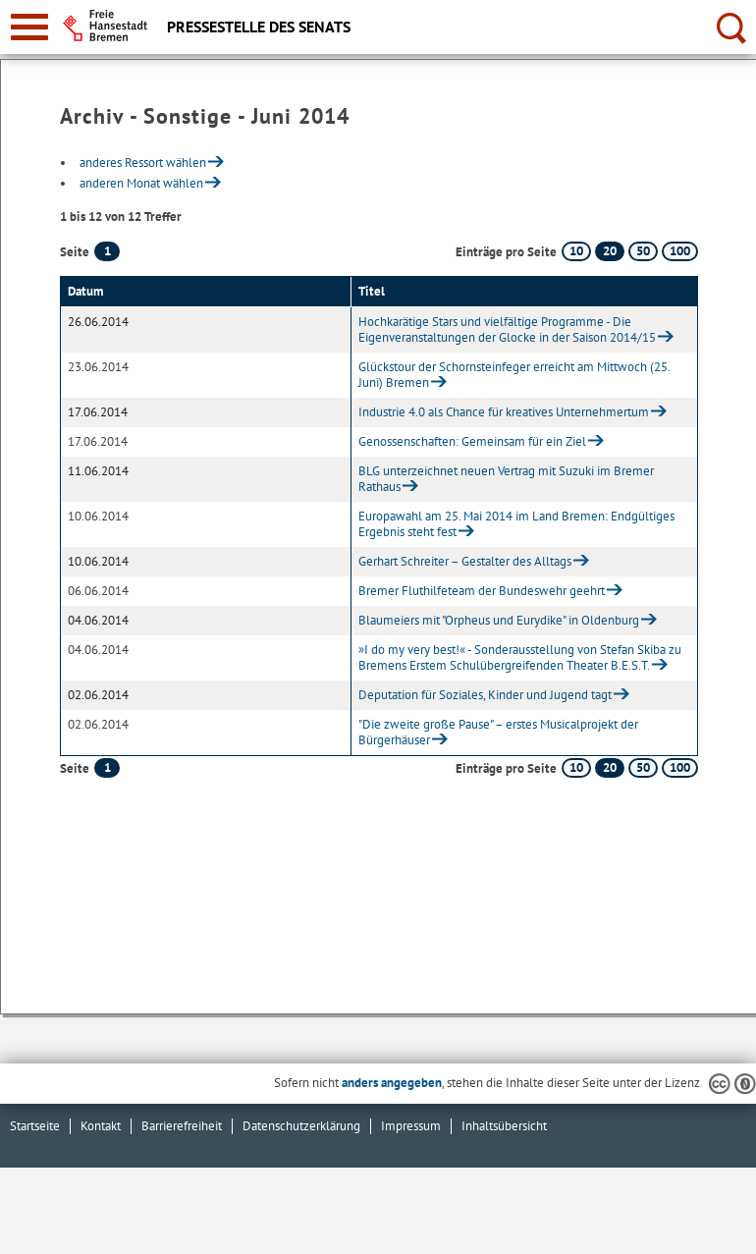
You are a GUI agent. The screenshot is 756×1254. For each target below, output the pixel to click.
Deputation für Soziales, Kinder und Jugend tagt (485, 694)
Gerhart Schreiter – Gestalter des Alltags (464, 561)
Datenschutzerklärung (301, 1126)
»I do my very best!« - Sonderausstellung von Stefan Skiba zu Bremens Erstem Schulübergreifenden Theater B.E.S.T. (519, 657)
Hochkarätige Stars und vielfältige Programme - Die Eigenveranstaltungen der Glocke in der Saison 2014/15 (507, 329)
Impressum (411, 1126)
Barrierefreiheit (181, 1126)
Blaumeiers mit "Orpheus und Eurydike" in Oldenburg (498, 620)
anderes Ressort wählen (143, 162)
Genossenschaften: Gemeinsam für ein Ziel (472, 441)
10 (576, 251)
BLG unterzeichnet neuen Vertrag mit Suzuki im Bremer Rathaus (506, 479)
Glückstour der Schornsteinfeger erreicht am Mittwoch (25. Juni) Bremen (514, 374)
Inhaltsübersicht (504, 1126)
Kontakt (101, 1126)
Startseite (35, 1126)
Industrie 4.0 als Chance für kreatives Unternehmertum (503, 412)
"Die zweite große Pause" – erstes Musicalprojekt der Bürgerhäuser (498, 732)
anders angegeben (392, 1082)
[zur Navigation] (29, 27)
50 (643, 251)
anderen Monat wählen (141, 183)
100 (680, 251)
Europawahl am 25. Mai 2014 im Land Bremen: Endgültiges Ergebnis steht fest (516, 524)
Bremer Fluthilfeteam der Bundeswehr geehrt (481, 590)
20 (610, 251)
